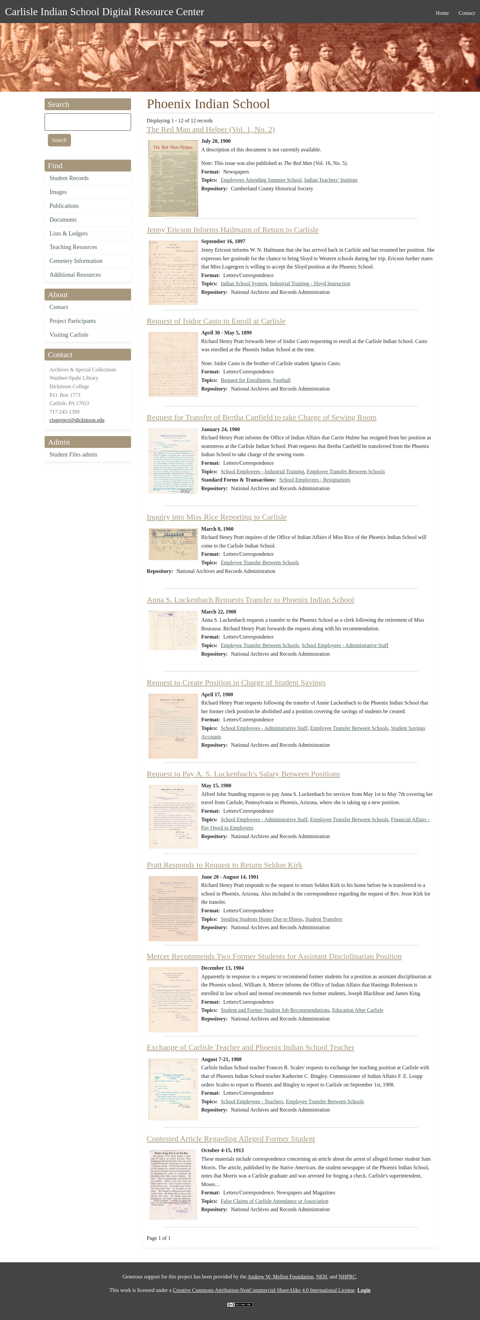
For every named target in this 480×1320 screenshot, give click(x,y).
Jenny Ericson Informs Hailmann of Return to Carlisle (233, 229)
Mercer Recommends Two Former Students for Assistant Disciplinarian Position (274, 956)
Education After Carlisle (358, 1010)
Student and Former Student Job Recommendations (275, 1010)
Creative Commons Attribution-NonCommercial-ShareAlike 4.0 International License (264, 1290)
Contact (59, 307)
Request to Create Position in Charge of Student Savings (236, 682)
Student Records (69, 178)
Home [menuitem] (442, 13)
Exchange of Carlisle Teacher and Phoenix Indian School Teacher (251, 1047)
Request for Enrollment (245, 380)
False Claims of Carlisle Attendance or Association (274, 1201)
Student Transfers (323, 919)
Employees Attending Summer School (261, 180)
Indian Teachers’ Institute (331, 180)
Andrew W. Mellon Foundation (281, 1276)
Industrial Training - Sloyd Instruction (310, 283)
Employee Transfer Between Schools (346, 471)
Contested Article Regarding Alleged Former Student (231, 1138)
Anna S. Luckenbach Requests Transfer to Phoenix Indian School (251, 599)
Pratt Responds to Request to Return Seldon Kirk (224, 865)
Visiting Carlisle (69, 334)
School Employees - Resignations (315, 480)
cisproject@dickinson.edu (77, 420)
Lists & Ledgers (69, 233)
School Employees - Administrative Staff (345, 645)
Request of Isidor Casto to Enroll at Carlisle (216, 321)
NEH (321, 1276)
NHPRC (347, 1276)
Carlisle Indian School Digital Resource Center (104, 11)
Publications (64, 206)
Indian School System (244, 283)
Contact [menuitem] (467, 13)
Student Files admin (73, 454)
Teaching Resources (73, 247)
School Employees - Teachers (252, 1101)
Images (58, 192)
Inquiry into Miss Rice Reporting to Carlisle (217, 517)
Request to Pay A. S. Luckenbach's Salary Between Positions (243, 774)
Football (282, 380)
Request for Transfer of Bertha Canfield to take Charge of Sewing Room (262, 417)
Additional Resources (75, 274)
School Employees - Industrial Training (262, 471)
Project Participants (73, 321)
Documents (63, 219)
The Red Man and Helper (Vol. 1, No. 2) (211, 129)
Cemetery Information (76, 261)
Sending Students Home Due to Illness (262, 919)
